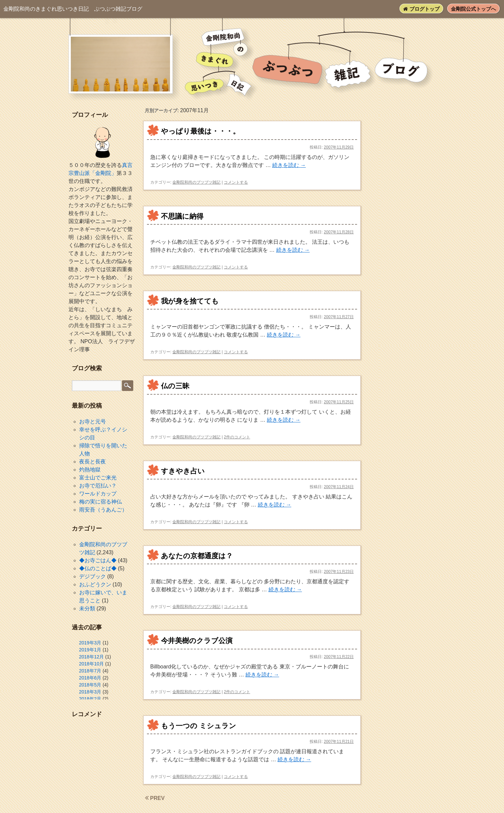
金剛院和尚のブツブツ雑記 (196, 182)
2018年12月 (91, 656)
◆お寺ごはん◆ (98, 560)
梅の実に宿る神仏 (100, 501)
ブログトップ (421, 9)
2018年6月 (90, 677)
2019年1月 (90, 649)
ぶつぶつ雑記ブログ (72, 9)
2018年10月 (91, 663)
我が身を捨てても (190, 301)
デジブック (92, 576)
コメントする (236, 182)
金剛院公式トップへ (473, 9)
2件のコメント (237, 437)
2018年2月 (90, 698)
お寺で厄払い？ (98, 485)
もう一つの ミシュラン (198, 726)
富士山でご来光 (98, 477)
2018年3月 (90, 691)
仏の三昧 (175, 386)
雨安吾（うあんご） (103, 510)
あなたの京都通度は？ (197, 556)
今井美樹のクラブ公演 (196, 640)
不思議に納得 (182, 216)
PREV (155, 798)
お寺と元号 (92, 421)
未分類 (87, 608)
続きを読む (289, 165)
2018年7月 (90, 670)
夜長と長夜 (92, 461)
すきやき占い (183, 471)
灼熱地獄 (90, 469)
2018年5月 (90, 684)
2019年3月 (90, 642)
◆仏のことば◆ (98, 568)
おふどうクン (95, 584)
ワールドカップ (98, 493)
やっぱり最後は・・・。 (200, 131)
